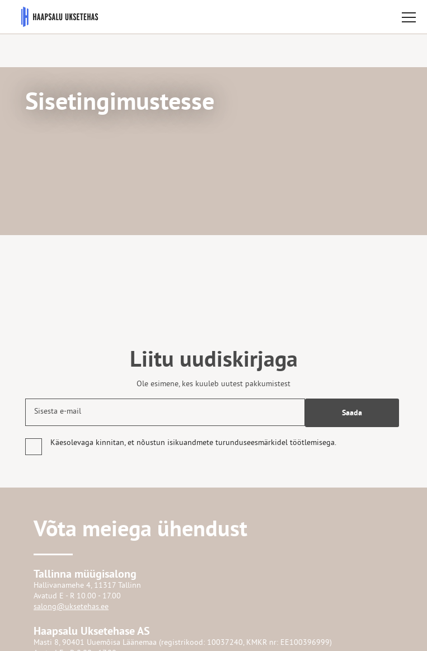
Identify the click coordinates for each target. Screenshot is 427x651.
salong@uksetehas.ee (71, 607)
